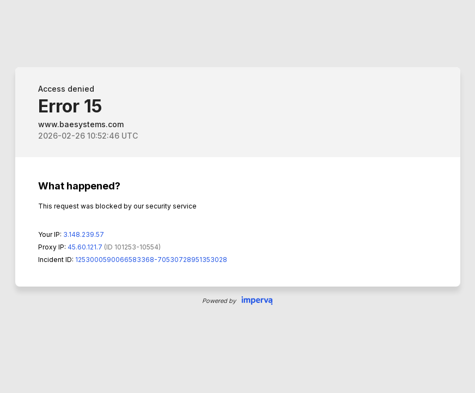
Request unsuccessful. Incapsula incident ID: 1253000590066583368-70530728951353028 (237, 196)
